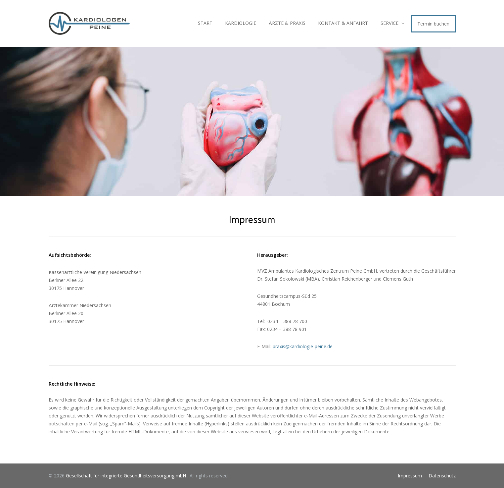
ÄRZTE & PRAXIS (287, 23)
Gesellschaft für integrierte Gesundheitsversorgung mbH (126, 475)
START (205, 23)
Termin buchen (433, 24)
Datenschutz (442, 475)
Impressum (410, 475)
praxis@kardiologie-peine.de (303, 346)
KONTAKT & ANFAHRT (343, 23)
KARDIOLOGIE (240, 23)
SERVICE (389, 23)
